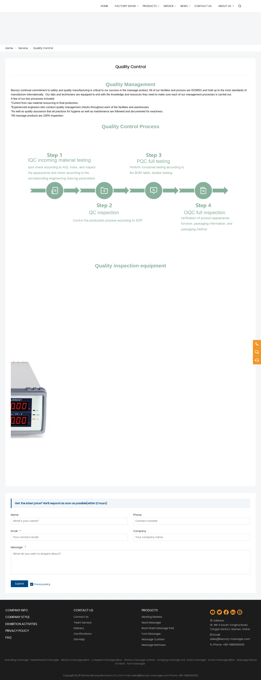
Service (23, 48)
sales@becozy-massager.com (230, 639)
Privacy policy (42, 584)
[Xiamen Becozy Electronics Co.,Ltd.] (24, 6)
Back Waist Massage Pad (158, 628)
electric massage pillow (75, 660)
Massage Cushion (153, 639)
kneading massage (17, 660)
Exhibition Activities (21, 624)
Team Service (83, 623)
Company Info (16, 610)
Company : (140, 531)
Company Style (17, 617)
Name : (15, 515)
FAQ (8, 637)
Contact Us (81, 617)
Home (9, 48)
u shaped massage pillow (106, 660)
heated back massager (44, 660)
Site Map (79, 639)
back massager (196, 660)
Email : (16, 531)
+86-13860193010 (233, 645)
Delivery (79, 628)
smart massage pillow (221, 660)
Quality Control (43, 48)
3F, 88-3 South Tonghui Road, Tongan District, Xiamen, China (230, 627)
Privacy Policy (17, 631)
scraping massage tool (171, 660)
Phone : (138, 515)
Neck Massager (151, 623)
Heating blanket (152, 617)
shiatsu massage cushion (139, 660)
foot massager (136, 663)
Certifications (83, 634)
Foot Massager (151, 634)
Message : (18, 547)
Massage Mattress (154, 645)
